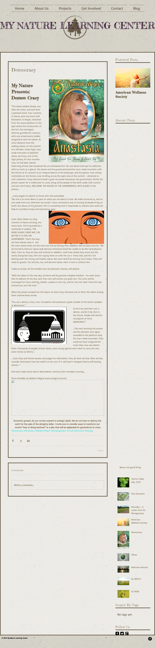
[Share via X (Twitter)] (20, 440)
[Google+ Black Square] (127, 633)
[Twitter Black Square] (122, 633)
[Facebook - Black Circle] (150, 639)
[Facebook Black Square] (117, 633)
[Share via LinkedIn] (28, 440)
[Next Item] (145, 77)
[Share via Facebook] (12, 440)
